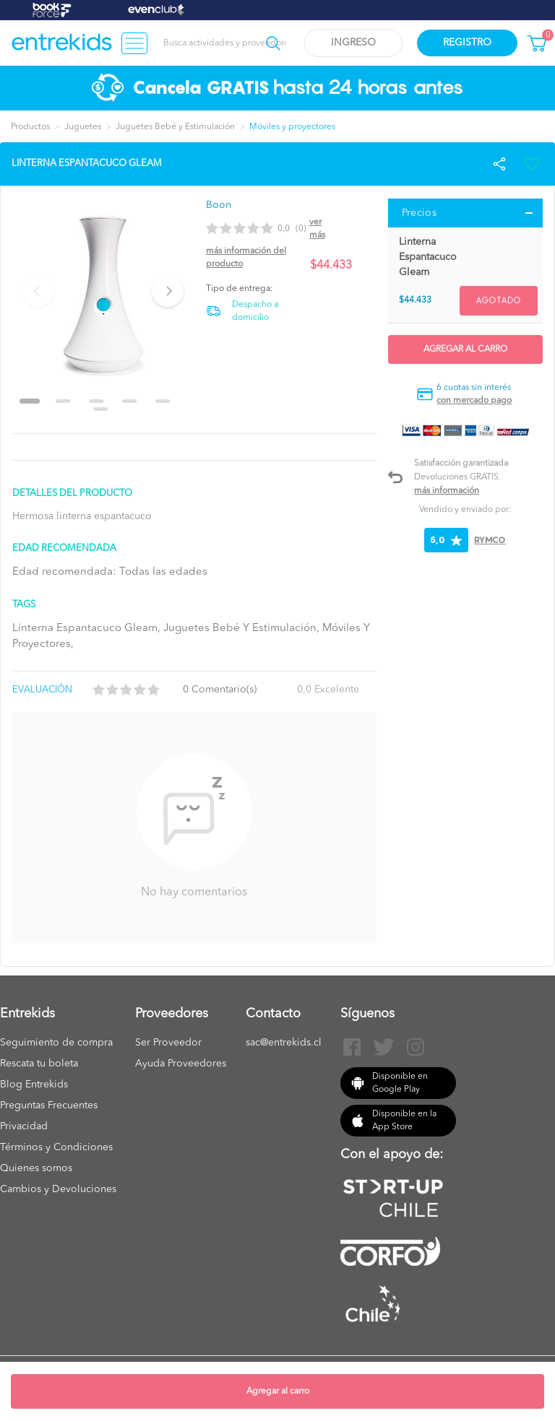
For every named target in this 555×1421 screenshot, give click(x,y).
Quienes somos (36, 1168)
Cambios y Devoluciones (58, 1189)
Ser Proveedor (168, 1043)
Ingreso (353, 43)
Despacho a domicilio (255, 311)
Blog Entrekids (34, 1084)
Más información (446, 491)
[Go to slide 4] (129, 401)
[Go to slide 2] (63, 401)
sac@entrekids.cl (284, 1043)
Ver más (317, 229)
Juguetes (82, 127)
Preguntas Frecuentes (49, 1105)
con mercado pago (474, 400)
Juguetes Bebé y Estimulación (175, 127)
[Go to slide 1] (30, 401)
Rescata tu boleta (39, 1064)
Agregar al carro (277, 1391)
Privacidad (24, 1126)
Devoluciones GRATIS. (457, 477)
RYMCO (490, 539)
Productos (30, 127)
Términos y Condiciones (56, 1147)
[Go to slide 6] (100, 409)
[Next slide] (168, 291)
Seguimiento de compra (56, 1043)
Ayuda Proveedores (180, 1064)
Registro (467, 43)
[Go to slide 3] (96, 401)
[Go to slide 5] (162, 401)
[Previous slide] (38, 291)
